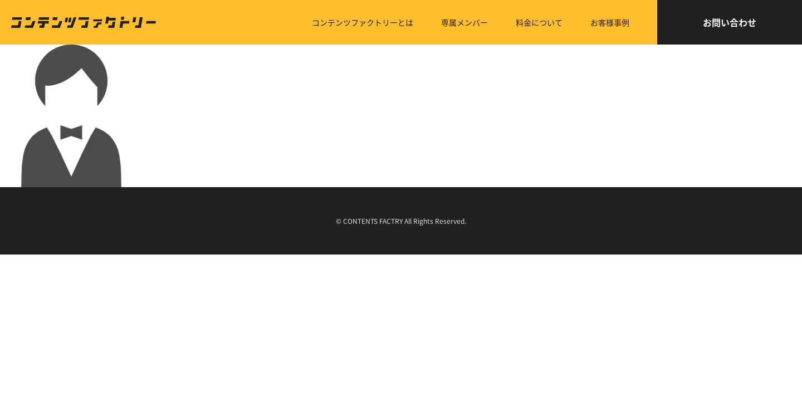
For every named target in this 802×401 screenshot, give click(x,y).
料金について (539, 22)
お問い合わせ (729, 22)
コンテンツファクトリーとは (362, 22)
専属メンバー (464, 22)
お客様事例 (609, 22)
